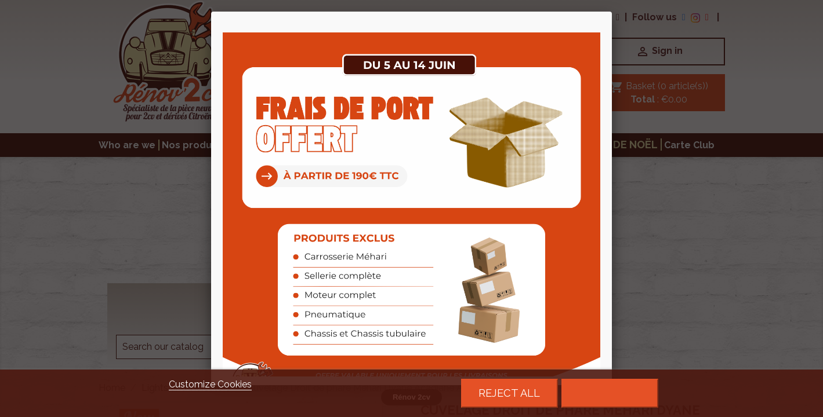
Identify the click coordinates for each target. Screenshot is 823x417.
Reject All (509, 393)
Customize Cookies (210, 384)
